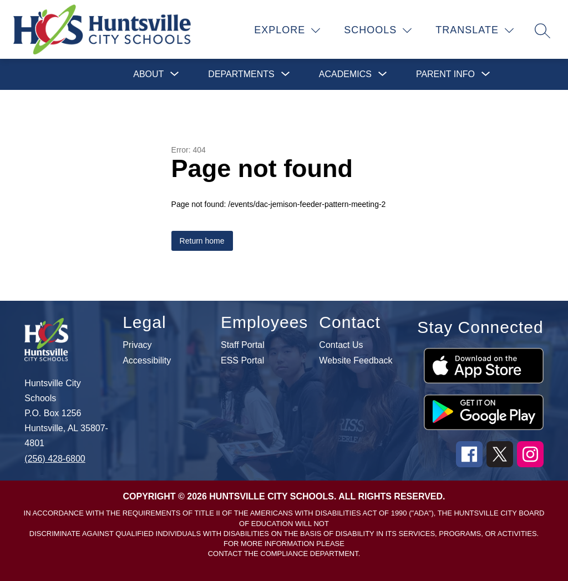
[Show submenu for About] (148, 74)
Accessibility (147, 360)
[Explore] (287, 30)
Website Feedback (355, 360)
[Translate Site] (475, 30)
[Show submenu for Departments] (241, 74)
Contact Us (341, 345)
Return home (202, 240)
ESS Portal (242, 360)
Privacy (137, 345)
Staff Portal (243, 345)
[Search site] (542, 30)
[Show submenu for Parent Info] (445, 74)
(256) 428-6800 (54, 458)
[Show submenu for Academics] (345, 74)
